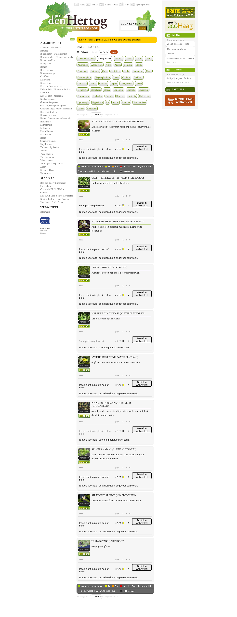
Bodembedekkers (48, 60)
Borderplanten (46, 70)
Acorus (129, 58)
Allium (149, 58)
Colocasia (82, 83)
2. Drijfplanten (104, 58)
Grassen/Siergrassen (49, 102)
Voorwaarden (43, 230)
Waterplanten (46, 160)
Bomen (43, 67)
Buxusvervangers (48, 73)
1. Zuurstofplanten (86, 58)
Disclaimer (43, 233)
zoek (142, 28)
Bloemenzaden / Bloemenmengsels (56, 57)
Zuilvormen (45, 173)
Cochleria (138, 77)
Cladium (126, 77)
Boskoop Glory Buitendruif (53, 183)
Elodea (107, 90)
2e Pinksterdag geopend (178, 44)
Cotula (93, 83)
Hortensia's (45, 121)
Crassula (103, 83)
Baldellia (128, 65)
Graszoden (45, 192)
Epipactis (131, 90)
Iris (107, 102)
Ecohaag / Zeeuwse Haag (52, 86)
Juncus (115, 102)
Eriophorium (83, 96)
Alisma (139, 58)
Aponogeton (97, 65)
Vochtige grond (47, 157)
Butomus (95, 71)
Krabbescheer (139, 102)
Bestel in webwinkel (141, 148)
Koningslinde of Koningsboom (54, 199)
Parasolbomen (46, 131)
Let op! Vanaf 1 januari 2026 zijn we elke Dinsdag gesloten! (110, 39)
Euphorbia (97, 96)
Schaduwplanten (48, 141)
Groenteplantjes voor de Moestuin (56, 108)
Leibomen (45, 128)
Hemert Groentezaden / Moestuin (55, 118)
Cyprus (114, 83)
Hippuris (120, 96)
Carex (149, 71)
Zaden (43, 167)
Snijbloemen (46, 144)
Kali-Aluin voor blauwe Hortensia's (56, 196)
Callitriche (115, 71)
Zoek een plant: (133, 24)
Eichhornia (83, 90)
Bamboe (44, 51)
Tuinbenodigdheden (49, 147)
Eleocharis (96, 90)
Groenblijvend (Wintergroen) (53, 105)
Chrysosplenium (102, 77)
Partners (178, 89)
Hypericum (97, 102)
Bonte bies (82, 71)
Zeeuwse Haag (47, 170)
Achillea (118, 58)
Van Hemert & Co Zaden (51, 202)
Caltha (126, 71)
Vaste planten (46, 154)
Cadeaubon (45, 186)
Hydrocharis (144, 96)
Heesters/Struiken (48, 112)
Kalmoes (126, 102)
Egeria (139, 83)
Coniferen (45, 76)
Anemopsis (83, 65)
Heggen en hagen (48, 115)
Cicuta (116, 77)
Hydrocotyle (83, 102)
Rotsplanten (45, 134)
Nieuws (176, 35)
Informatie (45, 212)
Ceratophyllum (84, 77)
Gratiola (109, 96)
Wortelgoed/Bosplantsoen (52, 163)
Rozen (43, 138)
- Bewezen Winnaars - (50, 47)
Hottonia (132, 96)
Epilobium (118, 90)
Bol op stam (46, 63)
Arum (108, 65)
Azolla (118, 65)
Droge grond (46, 83)
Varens (43, 150)
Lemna (81, 108)
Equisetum (143, 90)
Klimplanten (46, 125)
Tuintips (177, 69)
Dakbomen (45, 80)
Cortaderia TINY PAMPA (52, 189)
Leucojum (92, 108)
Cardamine (138, 71)
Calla (104, 71)
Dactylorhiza (126, 83)
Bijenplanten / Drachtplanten (53, 54)
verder (114, 52)
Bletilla (139, 65)
